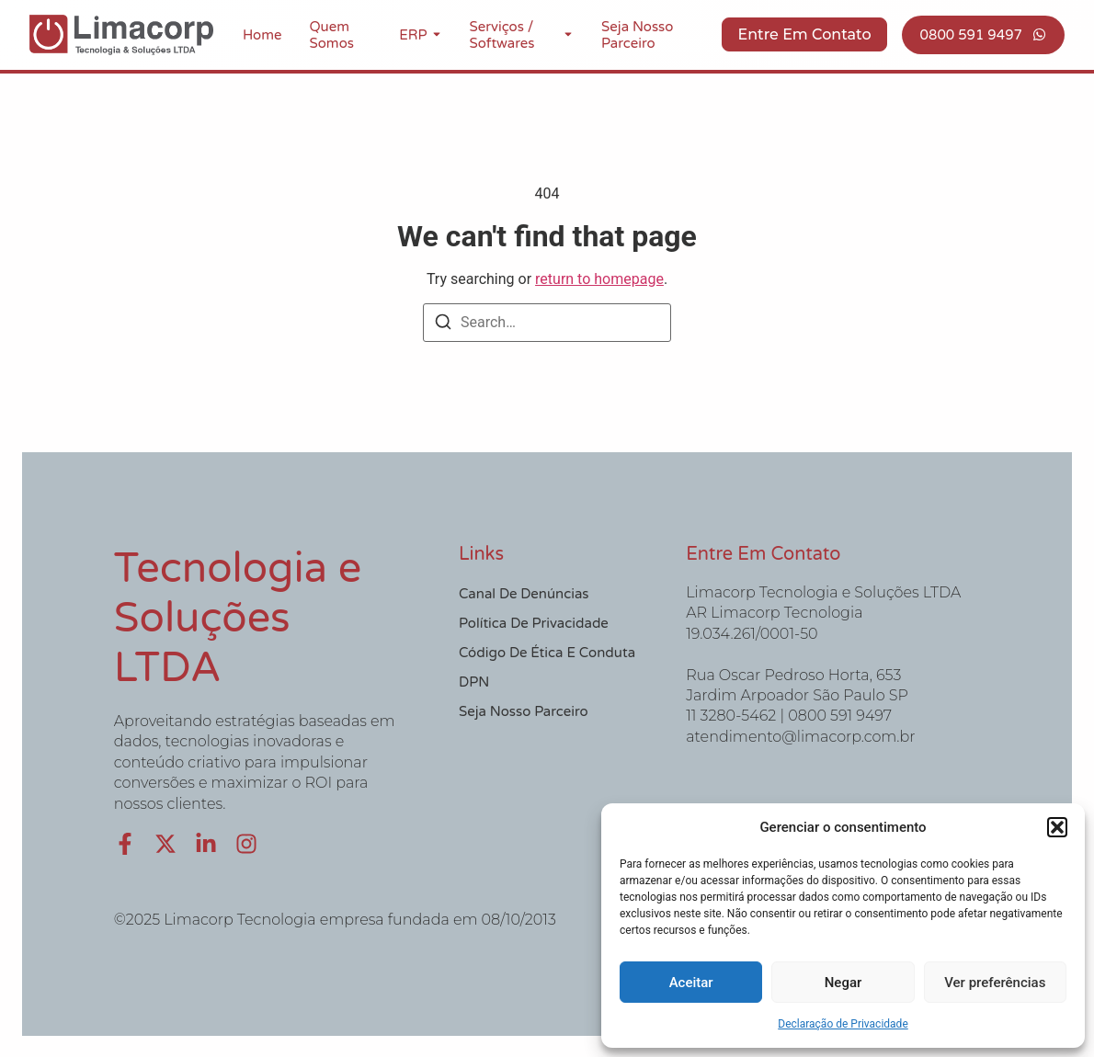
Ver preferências (994, 982)
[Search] (443, 325)
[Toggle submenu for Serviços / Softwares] (566, 35)
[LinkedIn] (206, 844)
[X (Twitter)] (165, 844)
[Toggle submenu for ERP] (434, 35)
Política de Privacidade (534, 623)
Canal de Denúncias (524, 593)
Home (262, 35)
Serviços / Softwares (502, 34)
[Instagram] (246, 844)
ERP (413, 35)
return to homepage (599, 279)
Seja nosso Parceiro (637, 34)
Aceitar (691, 982)
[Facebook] (125, 844)
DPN (474, 682)
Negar (843, 982)
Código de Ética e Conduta (547, 652)
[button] (1057, 827)
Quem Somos (332, 34)
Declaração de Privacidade (843, 1023)
